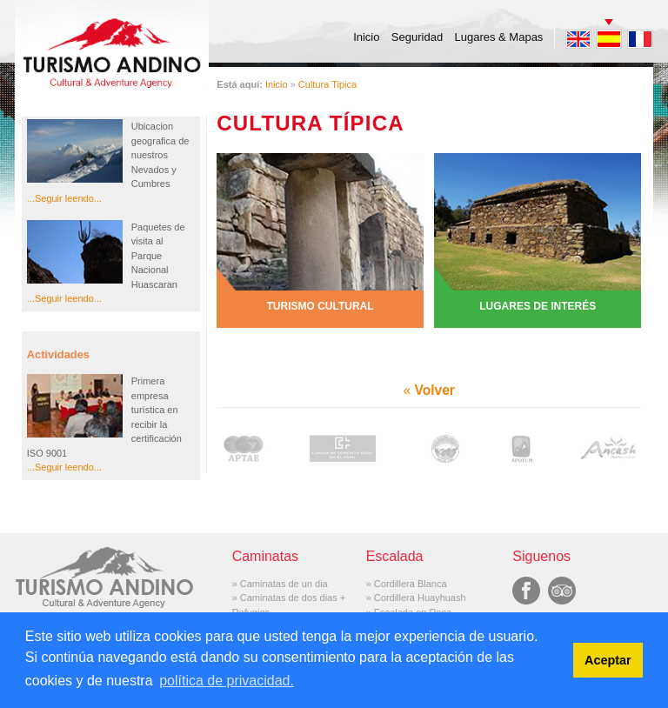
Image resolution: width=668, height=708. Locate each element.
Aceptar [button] (607, 660)
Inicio (366, 36)
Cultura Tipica (327, 84)
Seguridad (417, 36)
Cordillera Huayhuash (420, 597)
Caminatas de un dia (284, 583)
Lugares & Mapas (498, 36)
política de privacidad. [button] (226, 680)
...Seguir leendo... (64, 198)
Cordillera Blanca (410, 583)
